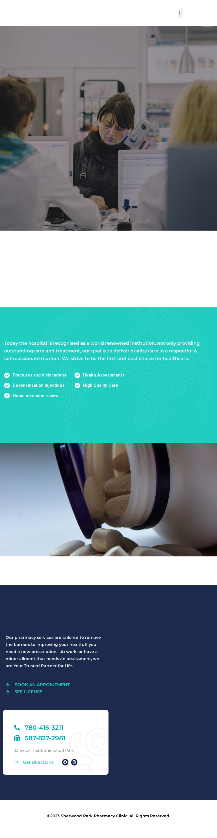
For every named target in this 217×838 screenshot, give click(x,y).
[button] (180, 13)
